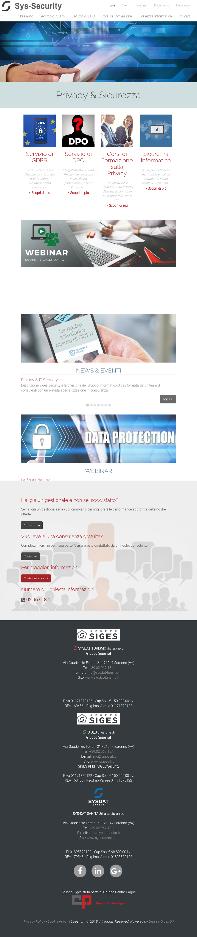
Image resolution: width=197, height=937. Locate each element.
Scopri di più (32, 525)
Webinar (142, 5)
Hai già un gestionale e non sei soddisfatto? (69, 500)
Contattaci (30, 556)
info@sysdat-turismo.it (104, 672)
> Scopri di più (39, 193)
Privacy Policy (34, 921)
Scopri (168, 471)
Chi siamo (25, 16)
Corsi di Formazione (116, 16)
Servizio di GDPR (52, 16)
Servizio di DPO (83, 16)
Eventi (126, 5)
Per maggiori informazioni (50, 567)
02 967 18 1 (38, 599)
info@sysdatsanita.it (104, 833)
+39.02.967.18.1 (101, 668)
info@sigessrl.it (104, 756)
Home (111, 5)
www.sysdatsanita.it (102, 838)
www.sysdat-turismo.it (102, 677)
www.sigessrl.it (102, 761)
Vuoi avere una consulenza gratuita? (62, 536)
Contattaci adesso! (36, 578)
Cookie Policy (58, 921)
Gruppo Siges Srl (161, 921)
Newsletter (183, 5)
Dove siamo (162, 5)
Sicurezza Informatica (155, 16)
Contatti (184, 16)
